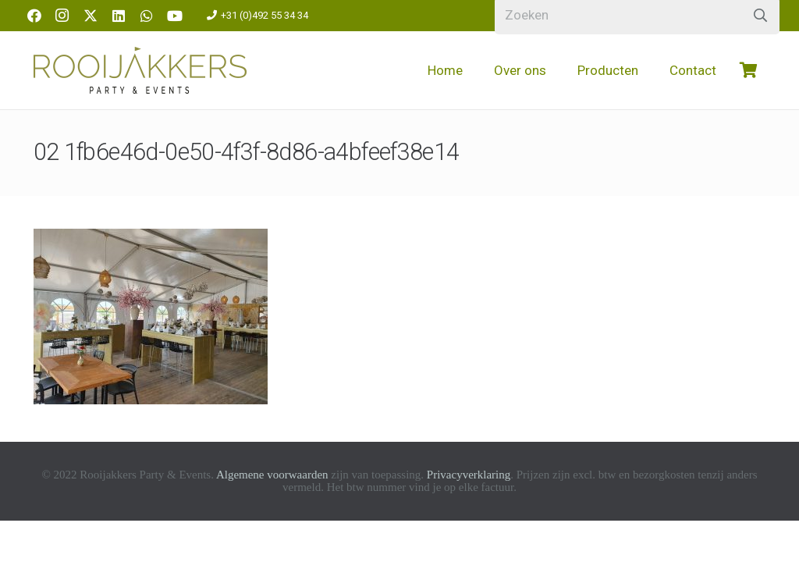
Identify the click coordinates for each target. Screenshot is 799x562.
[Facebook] (34, 16)
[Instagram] (62, 16)
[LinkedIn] (119, 16)
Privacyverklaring (468, 474)
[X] (90, 16)
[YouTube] (175, 16)
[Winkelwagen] (749, 70)
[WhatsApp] (147, 16)
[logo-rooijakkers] (140, 70)
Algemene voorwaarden (272, 474)
